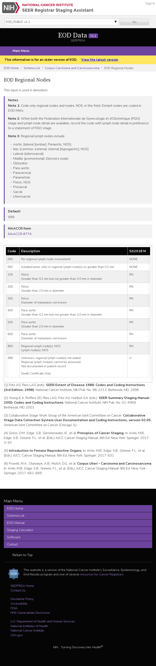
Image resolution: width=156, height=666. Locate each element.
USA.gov (17, 635)
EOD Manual (16, 523)
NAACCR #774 (20, 234)
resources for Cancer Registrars (101, 574)
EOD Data (78, 35)
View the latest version (99, 60)
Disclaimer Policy (22, 599)
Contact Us (18, 590)
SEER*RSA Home (22, 586)
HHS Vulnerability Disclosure (30, 613)
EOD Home (11, 68)
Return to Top (23, 555)
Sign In (150, 3)
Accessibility (19, 603)
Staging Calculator (20, 530)
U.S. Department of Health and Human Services (43, 621)
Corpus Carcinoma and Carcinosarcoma (72, 68)
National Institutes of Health (29, 626)
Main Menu (21, 50)
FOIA (14, 608)
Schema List (32, 68)
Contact (12, 544)
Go (134, 22)
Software (14, 537)
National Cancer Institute (27, 630)
